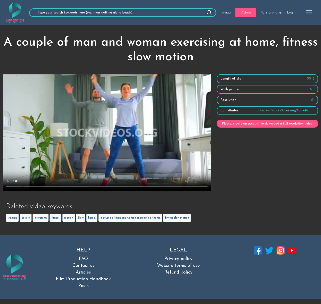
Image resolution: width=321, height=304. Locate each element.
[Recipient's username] (122, 12)
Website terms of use (178, 265)
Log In (291, 12)
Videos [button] (245, 13)
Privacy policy (178, 259)
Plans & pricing (270, 12)
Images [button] (226, 12)
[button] (309, 12)
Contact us (83, 265)
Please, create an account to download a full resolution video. (267, 123)
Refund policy (178, 272)
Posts (83, 286)
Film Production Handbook (83, 279)
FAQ (83, 259)
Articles (83, 272)
